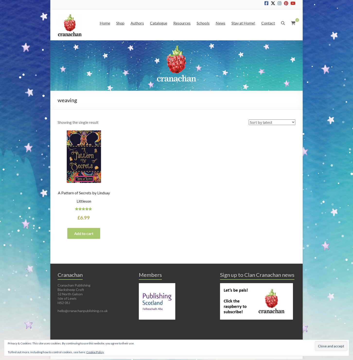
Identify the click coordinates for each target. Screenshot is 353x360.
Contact (268, 23)
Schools (203, 23)
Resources (182, 23)
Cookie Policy (95, 352)
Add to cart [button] (83, 233)
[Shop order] (272, 122)
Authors (137, 23)
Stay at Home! (243, 23)
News (220, 23)
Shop (120, 23)
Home (105, 23)
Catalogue (158, 23)
